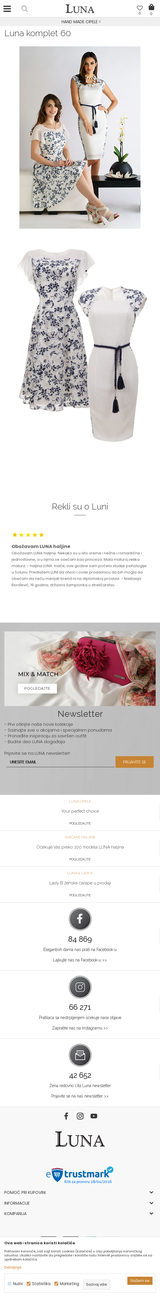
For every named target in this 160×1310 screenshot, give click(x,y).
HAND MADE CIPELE (80, 22)
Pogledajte (80, 823)
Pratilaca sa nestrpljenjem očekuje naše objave (80, 1017)
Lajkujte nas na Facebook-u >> (80, 960)
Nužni (18, 1284)
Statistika (41, 1284)
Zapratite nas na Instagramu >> (80, 1028)
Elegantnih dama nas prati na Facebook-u (80, 949)
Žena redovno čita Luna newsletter (80, 1085)
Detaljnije (13, 1267)
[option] (80, 22)
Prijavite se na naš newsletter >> (80, 1096)
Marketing (69, 1284)
